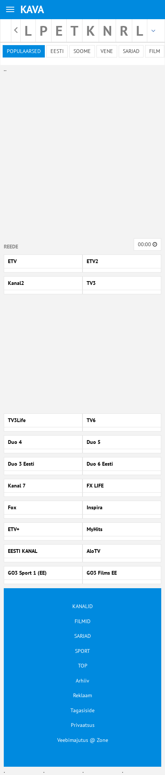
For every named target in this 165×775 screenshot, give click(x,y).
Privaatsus (83, 725)
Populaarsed (24, 51)
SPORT (82, 651)
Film (154, 51)
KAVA (32, 9)
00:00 (147, 244)
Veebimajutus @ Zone (82, 740)
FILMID (82, 621)
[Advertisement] (81, 154)
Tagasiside (82, 710)
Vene (107, 51)
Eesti (57, 51)
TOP (82, 665)
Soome (82, 51)
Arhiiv (82, 680)
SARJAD (82, 636)
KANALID (82, 606)
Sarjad (131, 51)
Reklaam (82, 695)
